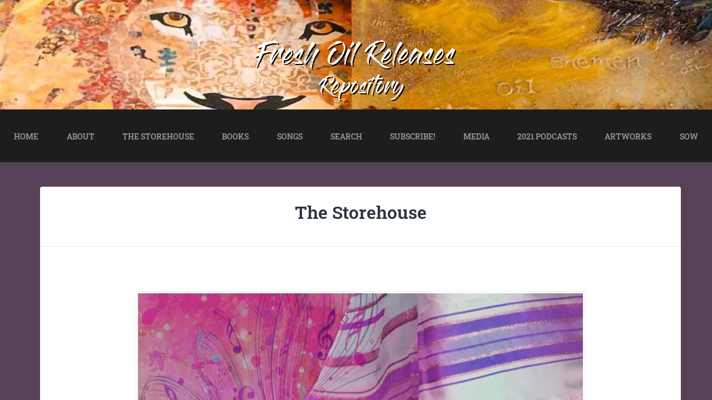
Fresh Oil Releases (356, 57)
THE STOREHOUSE (158, 136)
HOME (26, 136)
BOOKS (235, 136)
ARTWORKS (628, 136)
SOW (689, 136)
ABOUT (81, 136)
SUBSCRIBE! (412, 136)
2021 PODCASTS (547, 136)
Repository (362, 88)
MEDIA (476, 136)
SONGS (290, 136)
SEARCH (346, 136)
